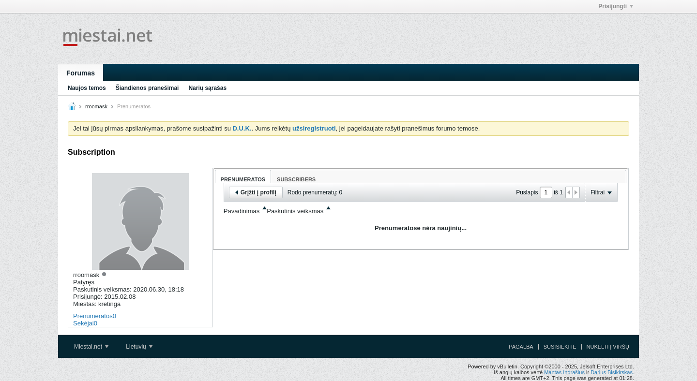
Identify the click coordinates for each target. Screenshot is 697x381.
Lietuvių (139, 346)
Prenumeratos (93, 316)
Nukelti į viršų (608, 347)
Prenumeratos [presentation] (243, 179)
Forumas (80, 73)
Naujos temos (87, 88)
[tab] (243, 176)
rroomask (96, 106)
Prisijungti (615, 6)
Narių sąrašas (207, 88)
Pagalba (521, 347)
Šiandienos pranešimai (147, 88)
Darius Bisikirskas (612, 372)
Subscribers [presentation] (296, 179)
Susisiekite (560, 347)
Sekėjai (83, 323)
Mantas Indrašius (564, 372)
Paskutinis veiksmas (295, 211)
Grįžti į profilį (255, 192)
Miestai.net (91, 346)
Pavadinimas (241, 211)
